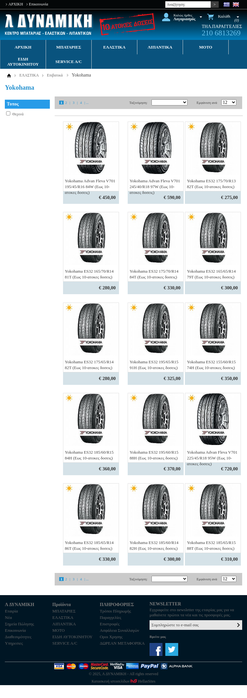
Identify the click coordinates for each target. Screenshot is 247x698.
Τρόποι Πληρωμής (115, 611)
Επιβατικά (55, 75)
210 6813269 (221, 33)
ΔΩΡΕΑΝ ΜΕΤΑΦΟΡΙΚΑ (122, 643)
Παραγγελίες (110, 617)
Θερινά (18, 114)
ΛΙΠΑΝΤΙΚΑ (160, 47)
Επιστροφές (109, 623)
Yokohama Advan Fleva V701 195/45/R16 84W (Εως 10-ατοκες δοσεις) (90, 186)
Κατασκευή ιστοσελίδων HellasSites (123, 681)
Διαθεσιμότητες (18, 636)
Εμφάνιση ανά (207, 102)
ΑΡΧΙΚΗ (15, 4)
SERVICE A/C (68, 61)
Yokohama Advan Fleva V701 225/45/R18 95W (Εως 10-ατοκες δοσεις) (212, 458)
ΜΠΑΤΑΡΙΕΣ (68, 47)
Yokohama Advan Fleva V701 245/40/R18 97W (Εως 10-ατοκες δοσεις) (155, 186)
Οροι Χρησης (111, 636)
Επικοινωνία (38, 4)
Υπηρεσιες (14, 643)
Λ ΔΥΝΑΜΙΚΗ (49, 24)
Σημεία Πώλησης (19, 623)
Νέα (8, 617)
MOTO (205, 47)
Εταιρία (11, 611)
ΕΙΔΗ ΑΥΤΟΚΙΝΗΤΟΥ (23, 62)
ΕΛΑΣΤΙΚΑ (114, 47)
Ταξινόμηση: (138, 102)
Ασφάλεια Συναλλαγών (119, 630)
